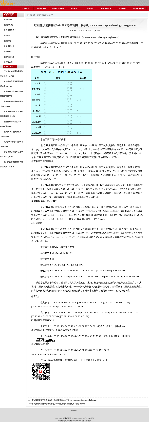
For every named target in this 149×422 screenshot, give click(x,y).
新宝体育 (122, 9)
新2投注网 (25, 9)
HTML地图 (90, 418)
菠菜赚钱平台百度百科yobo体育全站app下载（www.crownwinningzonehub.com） (66, 400)
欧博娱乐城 (41, 9)
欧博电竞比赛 (138, 9)
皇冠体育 (70, 421)
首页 (9, 9)
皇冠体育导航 (62, 421)
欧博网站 (90, 9)
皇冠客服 (83, 421)
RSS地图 (83, 418)
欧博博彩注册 (106, 9)
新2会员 (74, 9)
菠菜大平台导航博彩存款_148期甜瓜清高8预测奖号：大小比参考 (60, 404)
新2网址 (88, 421)
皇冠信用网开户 (58, 9)
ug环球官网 (36, 223)
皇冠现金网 (9, 14)
